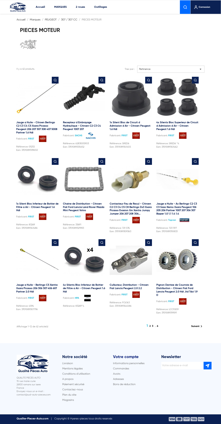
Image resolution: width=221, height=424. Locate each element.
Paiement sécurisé (73, 384)
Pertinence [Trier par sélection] (171, 69)
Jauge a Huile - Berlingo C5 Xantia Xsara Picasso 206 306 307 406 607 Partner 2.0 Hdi (37, 288)
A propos (67, 379)
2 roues (80, 7)
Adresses (118, 379)
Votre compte (126, 357)
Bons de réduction (124, 384)
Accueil (40, 7)
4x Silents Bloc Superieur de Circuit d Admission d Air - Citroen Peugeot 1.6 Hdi (177, 126)
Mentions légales (72, 368)
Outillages (100, 7)
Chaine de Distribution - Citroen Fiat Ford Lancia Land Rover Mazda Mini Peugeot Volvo (83, 207)
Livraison (67, 363)
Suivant (197, 326)
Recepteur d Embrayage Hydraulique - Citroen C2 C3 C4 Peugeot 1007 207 (82, 126)
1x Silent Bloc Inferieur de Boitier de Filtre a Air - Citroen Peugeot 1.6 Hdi (37, 207)
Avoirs (116, 374)
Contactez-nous (72, 389)
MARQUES (60, 7)
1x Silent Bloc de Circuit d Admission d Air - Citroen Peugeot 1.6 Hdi (130, 126)
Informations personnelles (129, 363)
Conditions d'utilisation (76, 374)
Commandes (121, 368)
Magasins (68, 400)
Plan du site (69, 395)
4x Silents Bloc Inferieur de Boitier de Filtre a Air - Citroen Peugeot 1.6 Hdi (84, 288)
